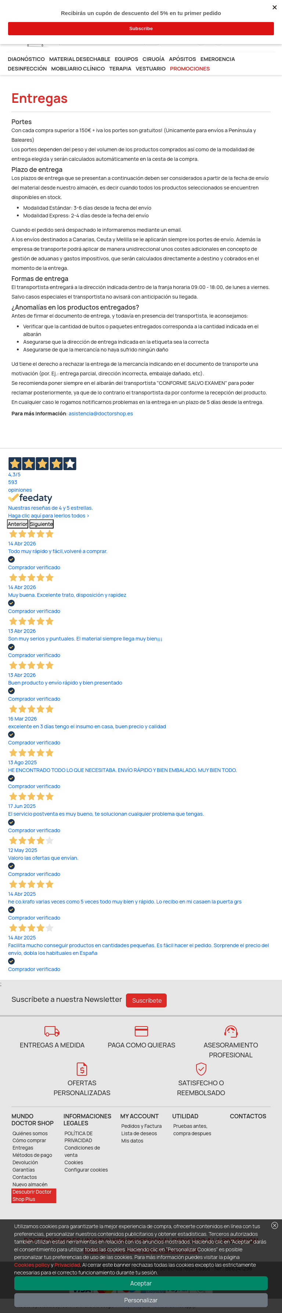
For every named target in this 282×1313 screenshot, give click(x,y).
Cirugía (153, 58)
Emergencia (217, 58)
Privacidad (67, 1264)
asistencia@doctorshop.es (101, 413)
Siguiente (41, 523)
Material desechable (79, 58)
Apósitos (182, 58)
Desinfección (27, 68)
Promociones (190, 68)
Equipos (126, 58)
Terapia (120, 68)
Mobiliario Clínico (78, 68)
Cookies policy (32, 1264)
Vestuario (151, 68)
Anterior (18, 523)
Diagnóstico (26, 58)
